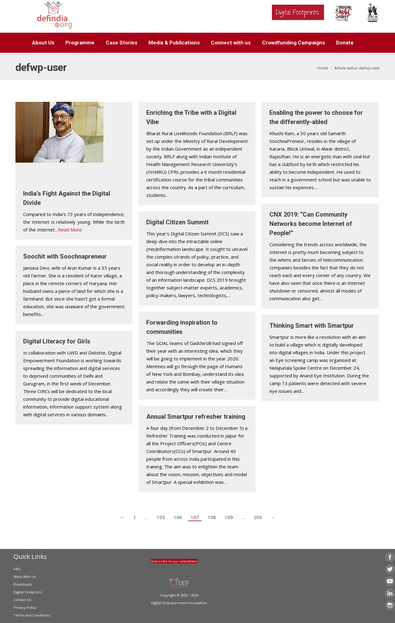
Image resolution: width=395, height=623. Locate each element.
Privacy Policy (25, 607)
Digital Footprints (28, 592)
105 (161, 517)
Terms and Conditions (32, 615)
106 (178, 517)
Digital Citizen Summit (177, 222)
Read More (70, 229)
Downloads (23, 584)
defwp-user (41, 67)
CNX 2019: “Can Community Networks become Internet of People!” (310, 224)
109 (229, 517)
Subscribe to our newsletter (174, 561)
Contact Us (22, 599)
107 (195, 517)
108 (212, 517)
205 (258, 517)
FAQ (17, 569)
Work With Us (24, 576)
